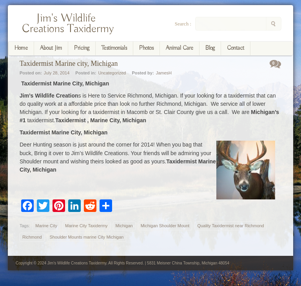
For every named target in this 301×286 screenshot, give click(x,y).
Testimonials (114, 48)
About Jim (51, 48)
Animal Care (179, 48)
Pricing (81, 48)
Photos (146, 48)
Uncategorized (112, 73)
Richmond (32, 237)
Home (21, 48)
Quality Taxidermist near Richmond (230, 225)
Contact (235, 48)
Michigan (124, 225)
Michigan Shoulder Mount (165, 225)
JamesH (164, 73)
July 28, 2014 (56, 73)
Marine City (46, 225)
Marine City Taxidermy (86, 225)
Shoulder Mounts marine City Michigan (87, 237)
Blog (210, 48)
